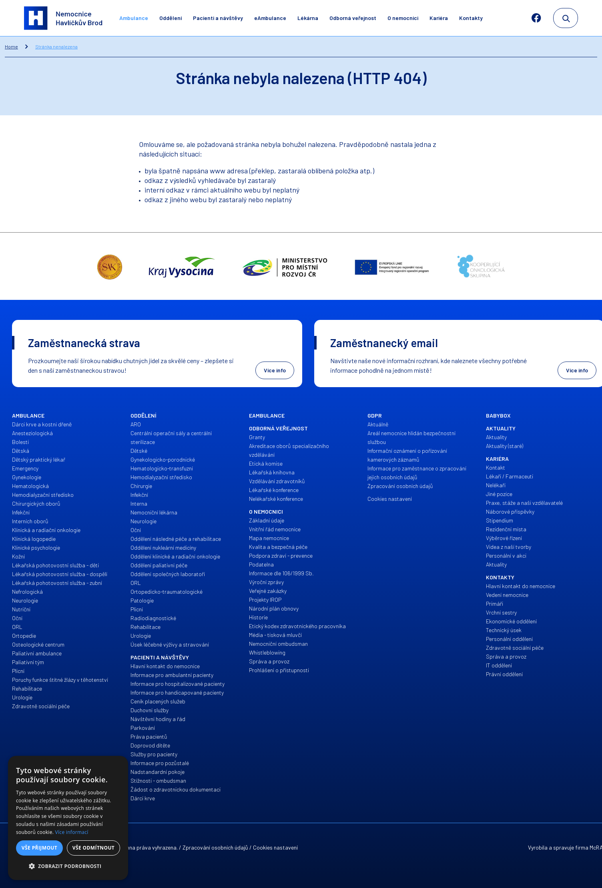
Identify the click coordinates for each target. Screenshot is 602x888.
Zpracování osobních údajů (215, 847)
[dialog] (68, 818)
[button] (68, 866)
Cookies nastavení (275, 847)
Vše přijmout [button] (39, 847)
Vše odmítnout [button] (93, 847)
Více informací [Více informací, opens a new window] (71, 832)
